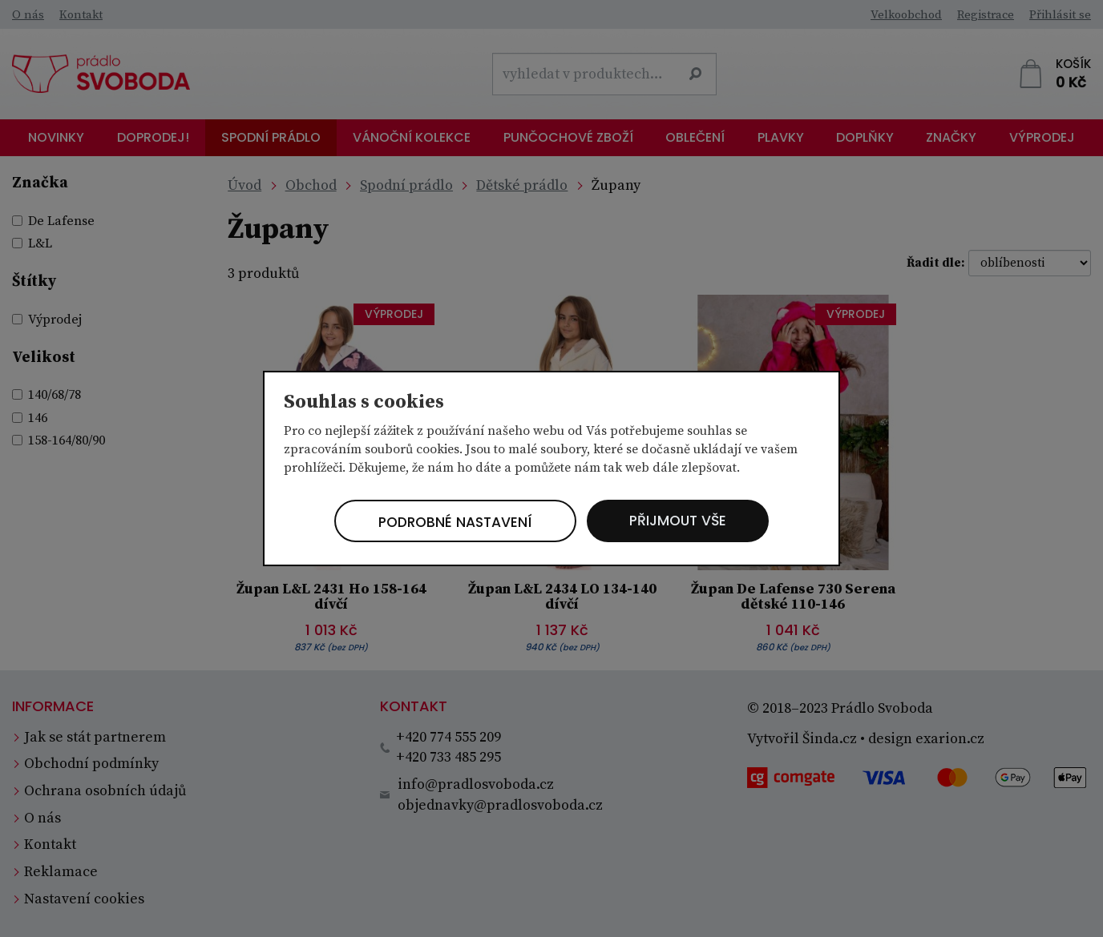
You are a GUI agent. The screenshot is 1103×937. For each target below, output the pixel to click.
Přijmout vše (682, 521)
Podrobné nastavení (451, 523)
